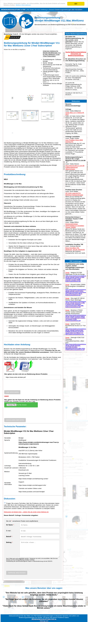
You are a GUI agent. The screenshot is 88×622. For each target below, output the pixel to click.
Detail (67, 272)
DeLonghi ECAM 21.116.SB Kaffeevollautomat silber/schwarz (74, 167)
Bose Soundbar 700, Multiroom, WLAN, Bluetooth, (75, 248)
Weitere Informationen (43, 6)
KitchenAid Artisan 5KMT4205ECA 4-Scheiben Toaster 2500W (74, 225)
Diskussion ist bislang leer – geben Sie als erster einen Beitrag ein (26, 512)
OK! (75, 4)
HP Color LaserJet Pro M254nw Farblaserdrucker (74, 194)
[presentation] (21, 385)
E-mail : (8, 531)
